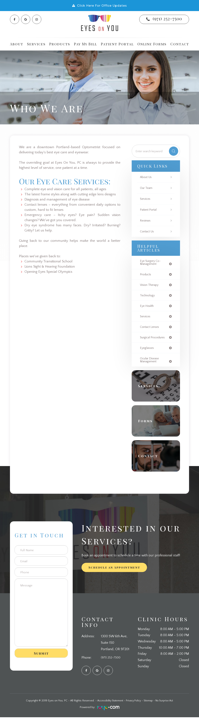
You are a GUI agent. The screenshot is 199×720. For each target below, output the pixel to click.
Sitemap (150, 703)
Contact (179, 44)
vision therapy (150, 285)
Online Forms (152, 44)
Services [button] (36, 44)
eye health (147, 307)
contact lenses (150, 328)
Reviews (145, 220)
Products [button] (59, 44)
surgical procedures (153, 339)
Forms (146, 424)
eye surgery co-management (151, 262)
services (146, 318)
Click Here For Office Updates (102, 5)
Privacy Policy (133, 703)
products (146, 275)
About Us (146, 177)
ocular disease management (150, 362)
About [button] (16, 44)
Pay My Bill (85, 44)
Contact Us (147, 231)
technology (148, 296)
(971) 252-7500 (167, 18)
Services (146, 198)
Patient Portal (117, 44)
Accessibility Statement (108, 703)
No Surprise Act (167, 703)
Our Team (146, 187)
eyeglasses (147, 350)
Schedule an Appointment (114, 570)
